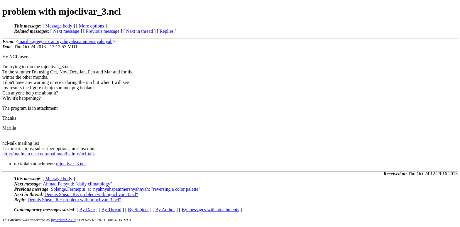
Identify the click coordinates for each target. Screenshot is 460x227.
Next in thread (139, 31)
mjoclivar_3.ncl (71, 163)
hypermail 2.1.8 (63, 220)
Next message (66, 31)
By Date (87, 209)
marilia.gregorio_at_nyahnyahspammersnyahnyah (65, 41)
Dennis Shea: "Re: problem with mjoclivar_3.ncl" (91, 194)
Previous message (102, 31)
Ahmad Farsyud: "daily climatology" (77, 183)
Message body (58, 25)
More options (91, 25)
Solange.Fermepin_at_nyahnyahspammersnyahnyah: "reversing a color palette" (125, 189)
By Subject (138, 209)
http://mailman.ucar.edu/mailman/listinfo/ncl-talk (48, 153)
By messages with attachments (210, 209)
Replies (167, 31)
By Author (165, 209)
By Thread (111, 209)
